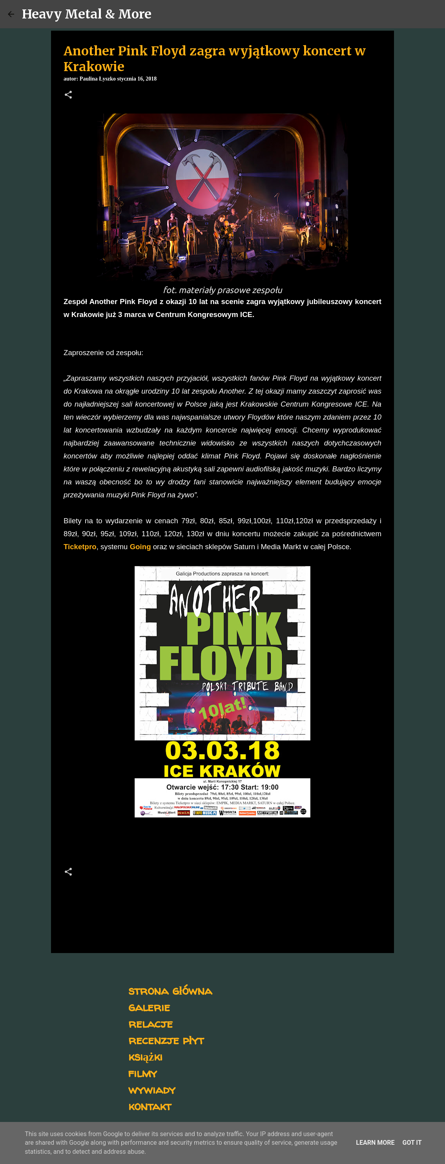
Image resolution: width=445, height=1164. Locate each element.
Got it (411, 1142)
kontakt (149, 1106)
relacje (150, 1023)
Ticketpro (80, 547)
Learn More (375, 1142)
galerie (149, 1007)
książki (145, 1056)
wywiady (151, 1089)
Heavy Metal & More (86, 14)
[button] (68, 95)
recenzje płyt (166, 1040)
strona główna (170, 990)
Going (140, 547)
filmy (142, 1073)
